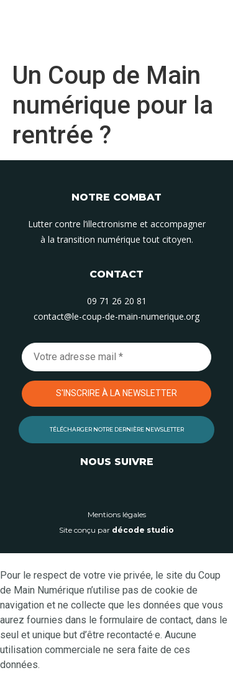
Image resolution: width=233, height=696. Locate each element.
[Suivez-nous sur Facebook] (144, 490)
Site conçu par (116, 530)
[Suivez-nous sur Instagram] (116, 490)
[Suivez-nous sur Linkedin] (89, 490)
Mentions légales (117, 514)
